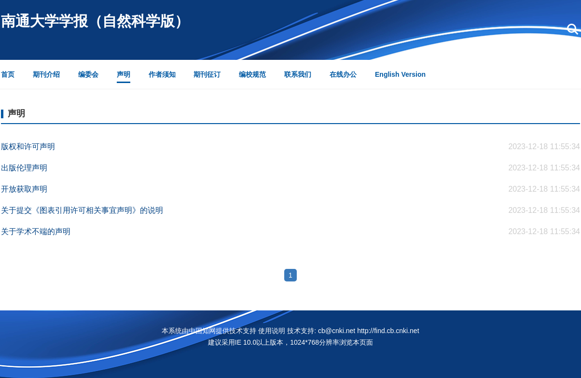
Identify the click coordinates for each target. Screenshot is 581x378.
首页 (7, 74)
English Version (400, 74)
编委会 (88, 74)
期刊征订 (207, 74)
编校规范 (252, 74)
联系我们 (297, 74)
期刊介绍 (46, 74)
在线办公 (343, 74)
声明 (123, 74)
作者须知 (162, 74)
